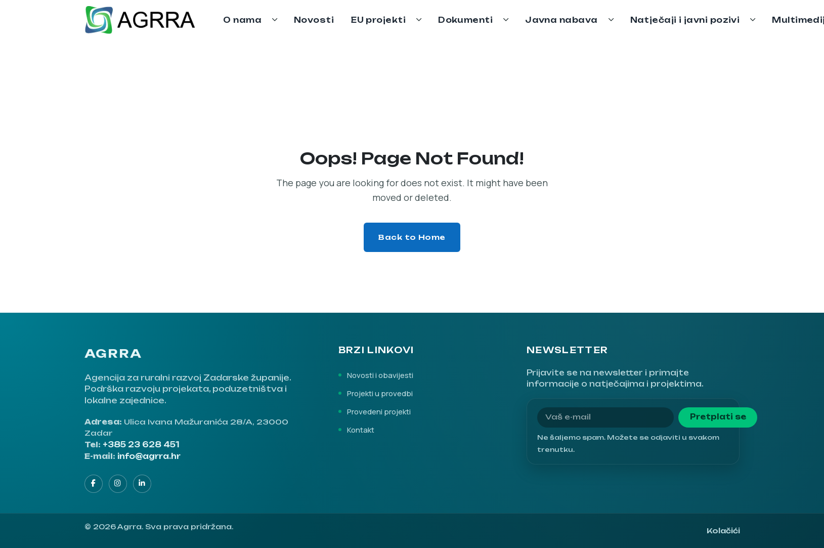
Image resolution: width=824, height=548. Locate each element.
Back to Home (412, 237)
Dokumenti (465, 20)
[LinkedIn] (142, 484)
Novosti (314, 20)
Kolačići (723, 530)
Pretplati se (718, 416)
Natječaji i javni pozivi (685, 20)
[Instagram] (118, 484)
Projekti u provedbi (380, 393)
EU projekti (378, 20)
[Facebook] (93, 484)
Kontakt (360, 430)
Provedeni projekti (379, 411)
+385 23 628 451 (141, 444)
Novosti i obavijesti (380, 375)
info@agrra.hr (149, 456)
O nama (242, 20)
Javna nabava (561, 20)
